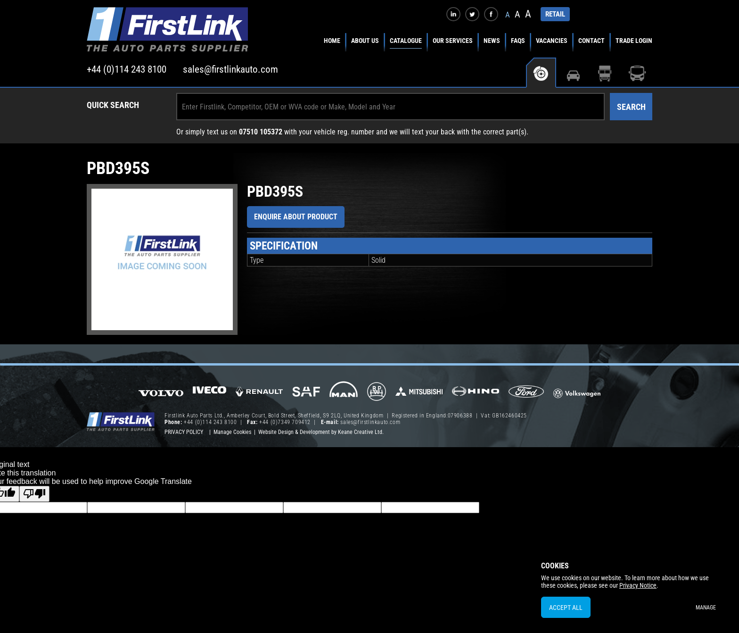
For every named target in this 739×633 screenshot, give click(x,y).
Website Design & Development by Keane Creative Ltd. (321, 432)
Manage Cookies (232, 432)
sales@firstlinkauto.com (230, 69)
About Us (365, 40)
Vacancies (551, 40)
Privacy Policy (183, 432)
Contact (591, 40)
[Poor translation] (34, 494)
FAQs (518, 40)
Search (631, 107)
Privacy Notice (638, 585)
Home (332, 40)
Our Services (453, 40)
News (492, 40)
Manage (706, 607)
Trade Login (634, 40)
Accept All (566, 607)
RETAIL (555, 14)
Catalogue (406, 40)
